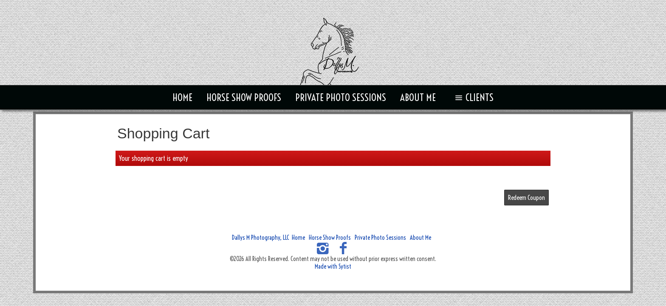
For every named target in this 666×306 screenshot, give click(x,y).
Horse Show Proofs (243, 97)
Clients (473, 97)
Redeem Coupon (526, 198)
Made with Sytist (333, 266)
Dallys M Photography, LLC (260, 237)
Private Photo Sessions (340, 97)
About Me (418, 97)
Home (182, 97)
